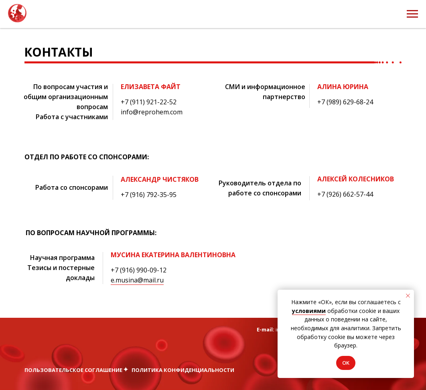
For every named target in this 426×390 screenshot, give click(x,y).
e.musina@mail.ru (137, 280)
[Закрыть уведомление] (408, 296)
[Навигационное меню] (412, 14)
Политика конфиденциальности (183, 370)
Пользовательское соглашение (73, 370)
